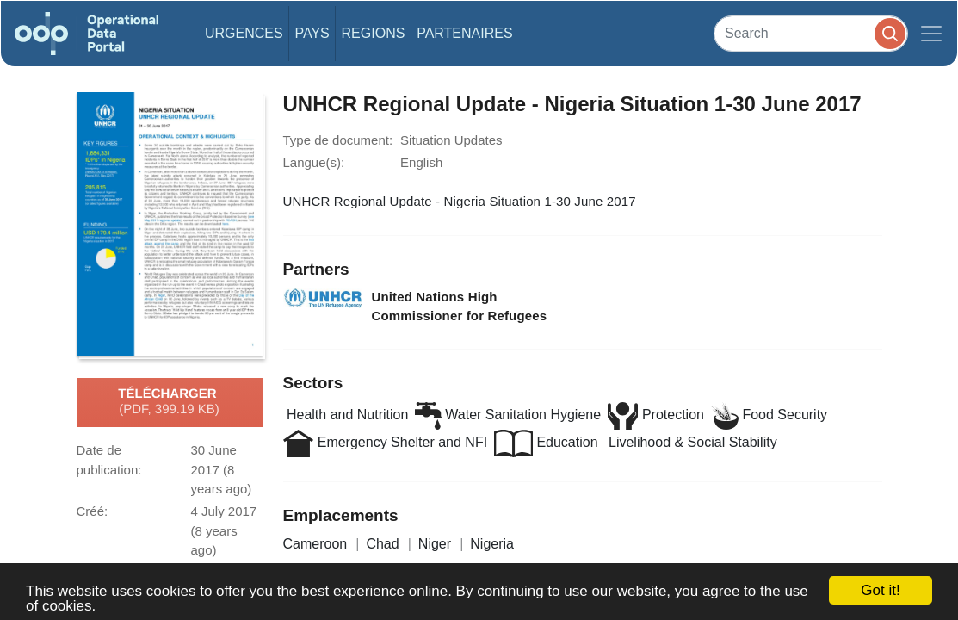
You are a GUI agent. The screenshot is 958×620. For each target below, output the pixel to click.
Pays (311, 33)
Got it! (880, 590)
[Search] (811, 33)
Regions (373, 33)
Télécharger (168, 402)
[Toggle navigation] (931, 33)
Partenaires (464, 33)
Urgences (244, 33)
